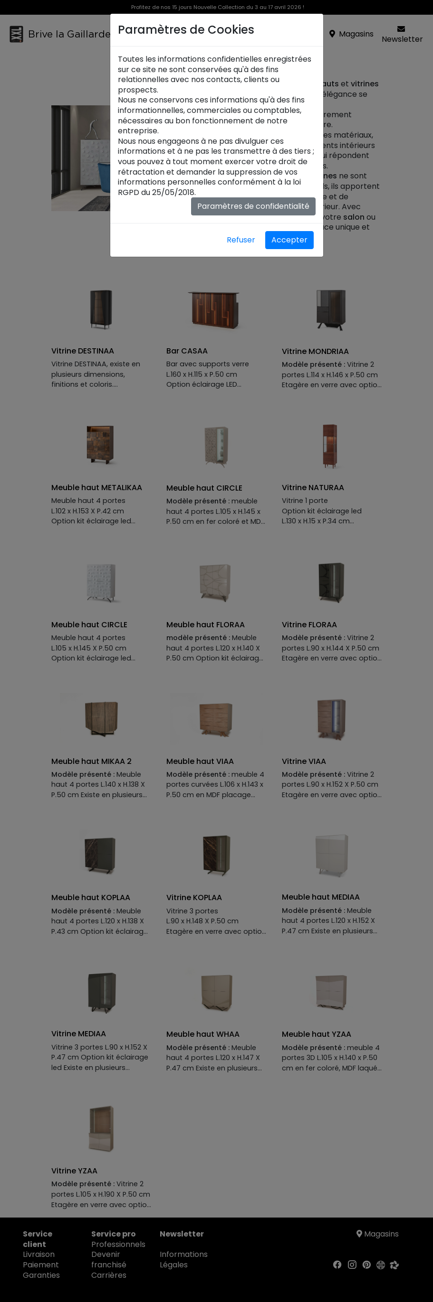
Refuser (241, 239)
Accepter (289, 239)
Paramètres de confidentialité (253, 206)
